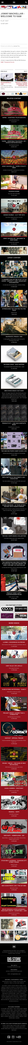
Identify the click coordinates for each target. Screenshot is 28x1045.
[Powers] (7, 615)
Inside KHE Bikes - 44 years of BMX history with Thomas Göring (14, 505)
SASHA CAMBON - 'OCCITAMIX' (14, 788)
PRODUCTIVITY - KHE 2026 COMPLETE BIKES (14, 424)
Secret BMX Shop (5, 1028)
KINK (18, 1011)
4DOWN (17, 1017)
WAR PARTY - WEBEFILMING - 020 (14, 835)
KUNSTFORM (23, 1011)
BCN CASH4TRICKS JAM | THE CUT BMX (14, 885)
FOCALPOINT (24, 1010)
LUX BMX (3, 1013)
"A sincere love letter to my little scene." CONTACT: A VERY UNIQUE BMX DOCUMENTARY (14, 281)
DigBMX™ (22, 950)
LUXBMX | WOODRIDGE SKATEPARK (14, 642)
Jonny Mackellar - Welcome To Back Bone (14, 239)
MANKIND (8, 1013)
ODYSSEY (19, 1013)
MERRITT (13, 1013)
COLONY (3, 1010)
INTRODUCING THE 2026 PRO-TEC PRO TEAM (14, 309)
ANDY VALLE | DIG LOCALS (14, 666)
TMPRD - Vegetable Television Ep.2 (14, 117)
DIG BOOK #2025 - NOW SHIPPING (14, 364)
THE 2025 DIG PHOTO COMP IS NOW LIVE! (14, 451)
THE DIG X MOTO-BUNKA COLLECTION (14, 536)
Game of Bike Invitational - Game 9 (14, 689)
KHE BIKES (13, 1011)
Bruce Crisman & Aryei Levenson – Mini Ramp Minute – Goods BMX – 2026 (14, 910)
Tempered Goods (9, 62)
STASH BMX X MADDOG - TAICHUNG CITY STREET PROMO (14, 861)
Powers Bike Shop (20, 1027)
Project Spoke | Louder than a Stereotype (14, 713)
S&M (2, 62)
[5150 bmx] (21, 609)
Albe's (4, 1025)
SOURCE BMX (19, 1014)
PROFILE (24, 1013)
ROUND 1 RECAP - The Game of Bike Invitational (14, 764)
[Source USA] (21, 615)
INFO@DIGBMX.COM (15, 974)
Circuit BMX (9, 1025)
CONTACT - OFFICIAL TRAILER (14, 738)
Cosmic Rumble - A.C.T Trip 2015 (14, 215)
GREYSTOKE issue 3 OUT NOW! (14, 390)
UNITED (21, 1016)
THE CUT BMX (9, 1010)
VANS (25, 1016)
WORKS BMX (12, 1017)
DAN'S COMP (17, 1010)
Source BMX (14, 1028)
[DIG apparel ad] (14, 94)
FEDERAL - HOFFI (14, 812)
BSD (15, 1008)
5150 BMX (22, 1025)
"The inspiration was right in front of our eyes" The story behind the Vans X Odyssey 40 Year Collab (14, 563)
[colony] (14, 7)
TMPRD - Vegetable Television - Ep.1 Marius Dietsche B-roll (14, 141)
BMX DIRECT (10, 1008)
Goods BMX (6, 1027)
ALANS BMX (4, 1008)
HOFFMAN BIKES (6, 1011)
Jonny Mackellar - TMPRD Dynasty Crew (14, 167)
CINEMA (25, 1008)
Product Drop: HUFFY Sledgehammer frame (14, 593)
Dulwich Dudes (14, 191)
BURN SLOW (19, 1008)
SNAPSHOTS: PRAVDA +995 (14, 336)
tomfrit (14, 1041)
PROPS (2, 1014)
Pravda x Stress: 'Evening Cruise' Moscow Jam (21, 84)
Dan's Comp (16, 1025)
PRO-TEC (7, 1014)
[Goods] (7, 609)
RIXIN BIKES (12, 1014)
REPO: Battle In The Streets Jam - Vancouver (14, 478)
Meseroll (12, 1027)
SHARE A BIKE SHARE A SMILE (11, 1016)
